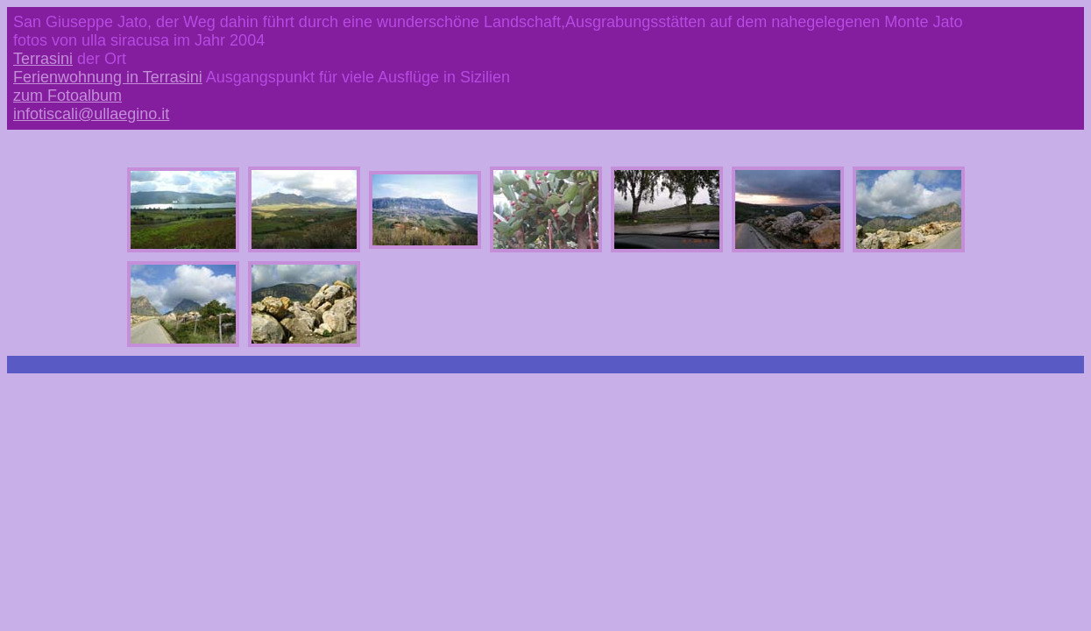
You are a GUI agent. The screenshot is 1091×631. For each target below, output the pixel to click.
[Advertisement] (546, 428)
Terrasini (43, 58)
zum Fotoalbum (67, 95)
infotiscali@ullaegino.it (91, 114)
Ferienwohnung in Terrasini (107, 77)
